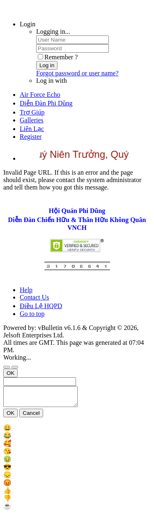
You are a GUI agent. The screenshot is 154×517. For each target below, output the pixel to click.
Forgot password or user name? (77, 73)
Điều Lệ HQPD (41, 305)
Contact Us (34, 297)
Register (30, 136)
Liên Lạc (32, 128)
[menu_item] (77, 431)
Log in (46, 65)
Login (27, 24)
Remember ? (58, 57)
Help (26, 289)
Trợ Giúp (32, 112)
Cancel (31, 417)
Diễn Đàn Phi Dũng (46, 103)
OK (10, 373)
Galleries (32, 120)
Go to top (32, 313)
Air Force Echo (40, 94)
